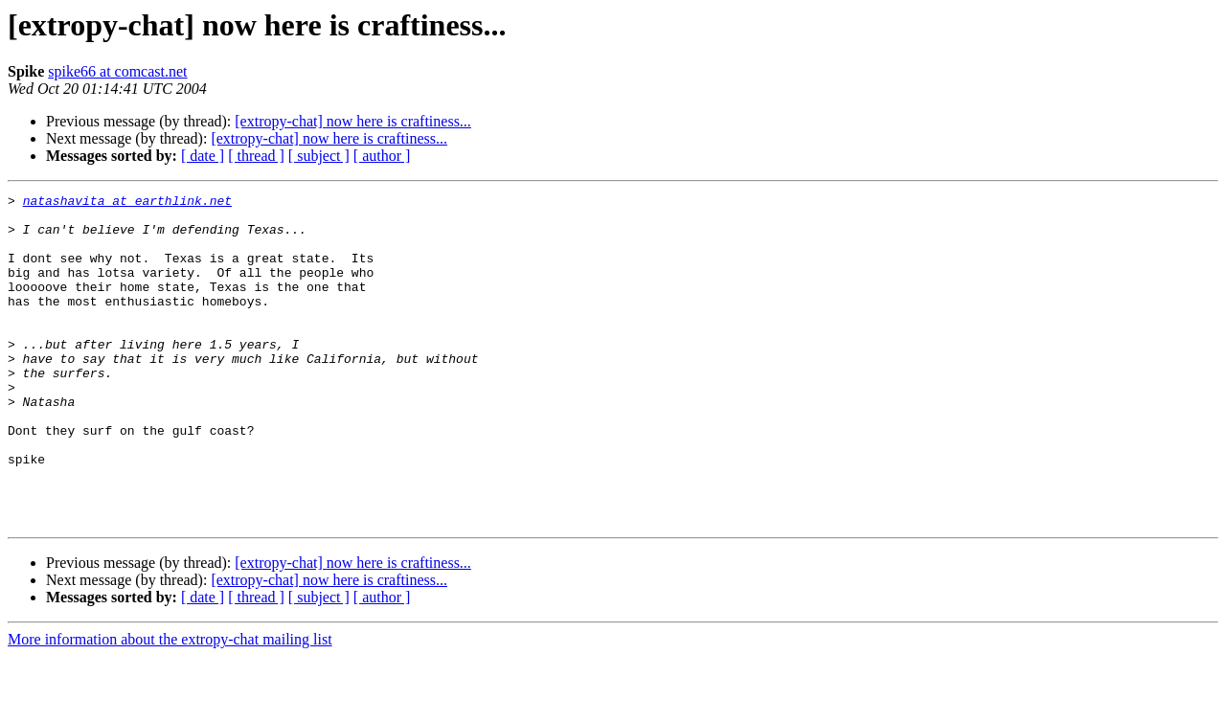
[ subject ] (319, 155)
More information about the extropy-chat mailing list (170, 705)
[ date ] (202, 155)
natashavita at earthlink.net (127, 203)
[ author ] (382, 155)
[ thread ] (256, 155)
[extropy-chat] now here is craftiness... (353, 121)
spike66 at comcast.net (117, 71)
